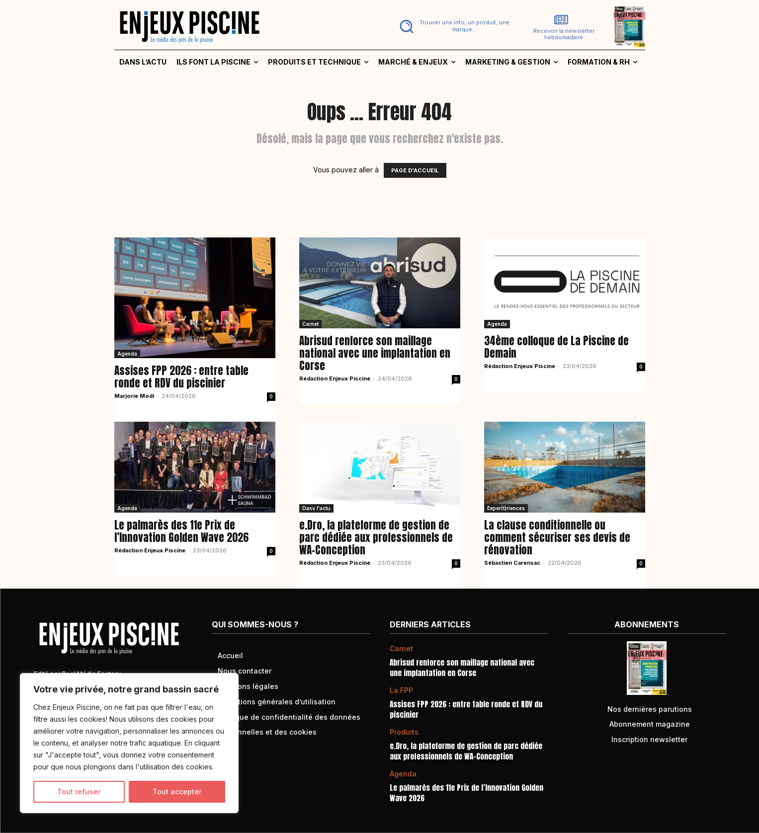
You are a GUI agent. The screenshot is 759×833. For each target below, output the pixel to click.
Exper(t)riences (506, 508)
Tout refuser (78, 791)
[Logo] (241, 26)
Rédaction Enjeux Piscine (334, 378)
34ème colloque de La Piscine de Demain (556, 347)
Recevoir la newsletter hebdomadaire (563, 34)
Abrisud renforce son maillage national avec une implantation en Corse (374, 353)
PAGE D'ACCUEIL (415, 170)
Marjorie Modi (134, 395)
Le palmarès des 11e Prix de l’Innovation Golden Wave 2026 (181, 531)
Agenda (127, 354)
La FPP (401, 690)
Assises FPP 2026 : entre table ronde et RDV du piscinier (181, 377)
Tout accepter (177, 791)
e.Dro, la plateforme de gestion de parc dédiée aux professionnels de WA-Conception (376, 537)
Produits (404, 732)
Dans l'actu (316, 508)
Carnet (310, 324)
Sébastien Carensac (512, 562)
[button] (452, 26)
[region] (129, 743)
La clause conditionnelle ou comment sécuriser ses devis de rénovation (557, 537)
